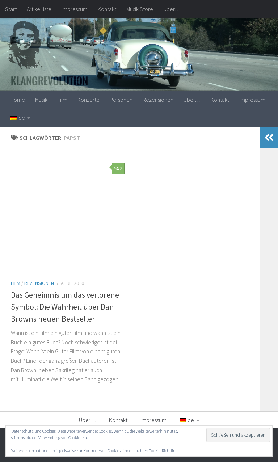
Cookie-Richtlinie (163, 450)
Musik (41, 99)
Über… (171, 9)
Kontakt (107, 9)
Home (17, 99)
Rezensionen (158, 99)
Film (62, 99)
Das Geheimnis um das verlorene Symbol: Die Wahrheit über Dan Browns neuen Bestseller (65, 307)
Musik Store (139, 9)
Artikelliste (39, 9)
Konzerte (88, 99)
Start (11, 9)
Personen (121, 99)
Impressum (75, 9)
